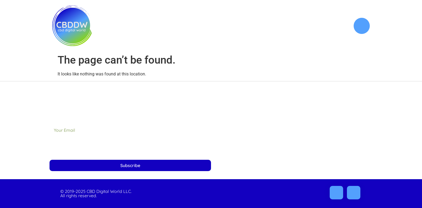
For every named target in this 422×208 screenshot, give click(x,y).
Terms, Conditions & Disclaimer (316, 145)
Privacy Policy (333, 120)
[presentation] (90, 147)
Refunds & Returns (329, 133)
